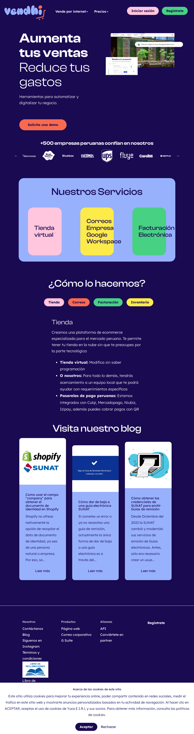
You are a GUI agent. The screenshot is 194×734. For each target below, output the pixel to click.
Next (178, 156)
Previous (16, 156)
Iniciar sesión (142, 11)
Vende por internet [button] (71, 11)
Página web (70, 629)
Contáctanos (32, 629)
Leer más (42, 571)
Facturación (108, 302)
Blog (26, 635)
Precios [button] (101, 11)
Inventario (140, 302)
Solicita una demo (43, 125)
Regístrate (174, 11)
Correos (78, 302)
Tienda (54, 302)
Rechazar (108, 727)
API (103, 629)
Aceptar (86, 727)
